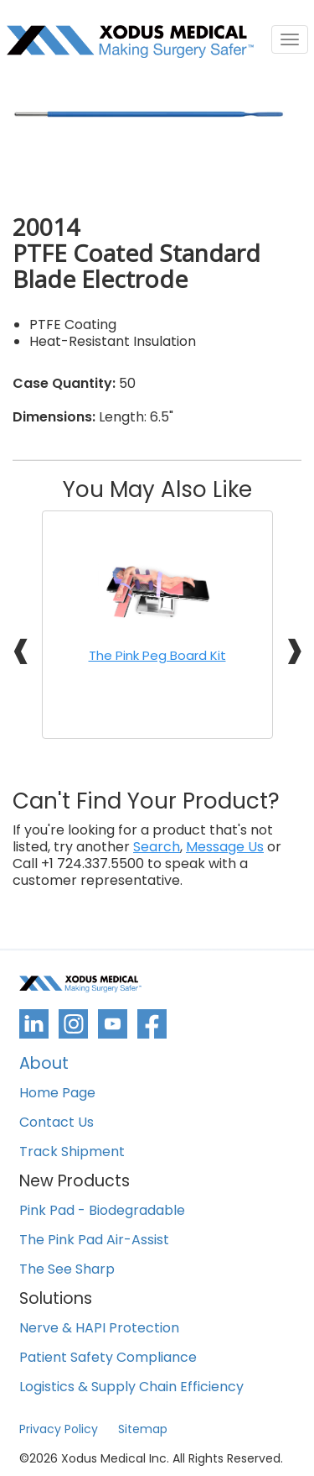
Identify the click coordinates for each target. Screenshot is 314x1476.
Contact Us (56, 1123)
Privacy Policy (58, 1429)
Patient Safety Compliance (108, 1358)
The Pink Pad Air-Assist (94, 1240)
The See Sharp (67, 1270)
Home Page (57, 1093)
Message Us (225, 847)
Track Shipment (72, 1152)
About (44, 1065)
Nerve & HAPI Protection (99, 1328)
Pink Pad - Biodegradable (102, 1211)
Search (156, 847)
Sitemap (142, 1429)
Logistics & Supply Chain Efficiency (131, 1387)
